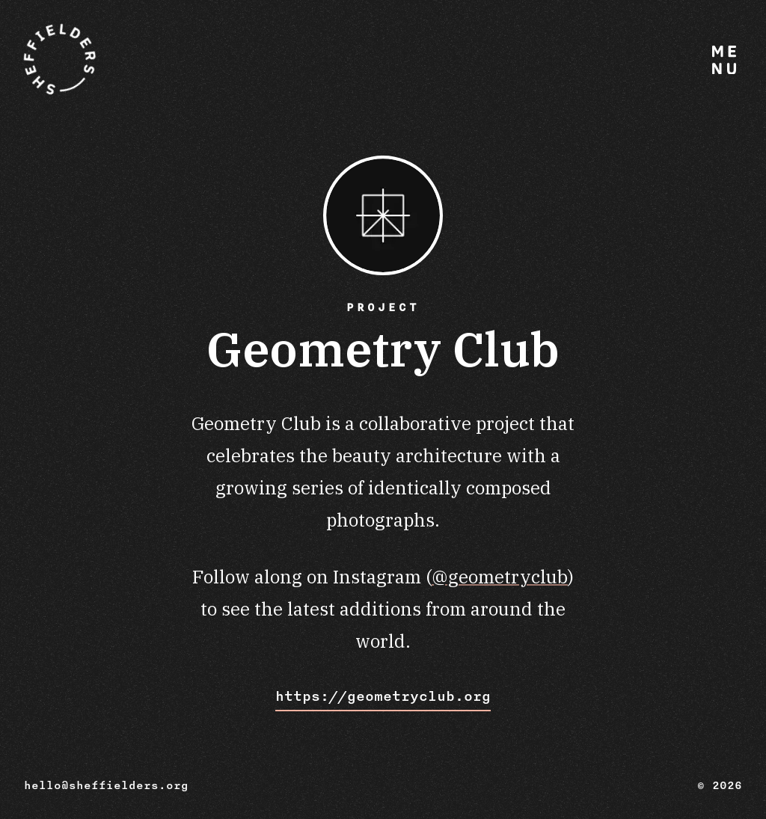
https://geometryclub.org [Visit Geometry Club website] (383, 696)
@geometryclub (500, 577)
